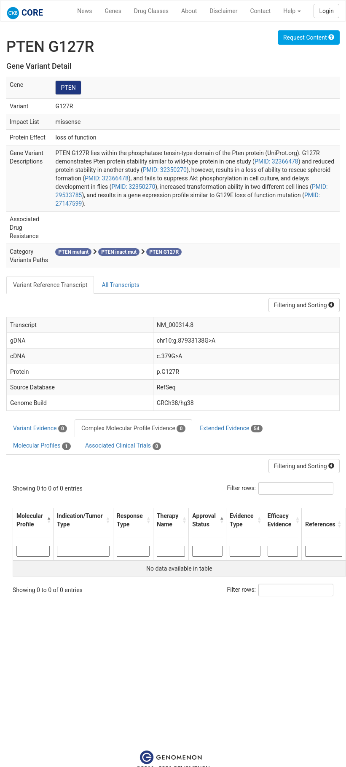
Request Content (308, 37)
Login (326, 11)
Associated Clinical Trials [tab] (123, 446)
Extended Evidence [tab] (231, 428)
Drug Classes (151, 11)
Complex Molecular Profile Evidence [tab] (133, 428)
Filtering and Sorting (304, 305)
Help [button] (292, 11)
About (189, 11)
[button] (47, 520)
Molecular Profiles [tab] (42, 446)
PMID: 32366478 (276, 161)
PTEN (68, 87)
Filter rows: (241, 488)
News (84, 11)
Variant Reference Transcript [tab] (50, 285)
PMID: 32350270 (165, 169)
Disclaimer (223, 11)
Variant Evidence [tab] (40, 428)
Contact (260, 11)
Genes (113, 11)
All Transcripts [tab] (120, 285)
